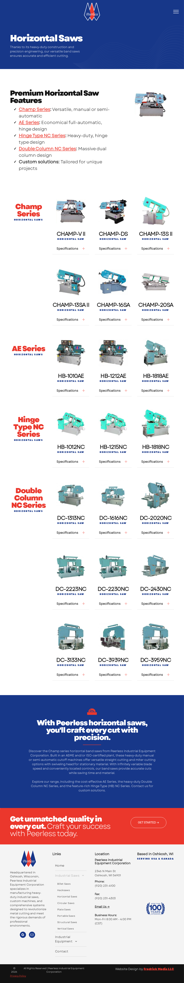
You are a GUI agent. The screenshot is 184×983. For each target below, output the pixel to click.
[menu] (176, 11)
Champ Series (34, 109)
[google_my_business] (23, 935)
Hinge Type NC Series (42, 135)
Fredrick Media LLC (159, 969)
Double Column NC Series (47, 149)
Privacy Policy (18, 976)
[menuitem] (71, 866)
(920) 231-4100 (105, 886)
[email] (32, 935)
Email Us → (102, 907)
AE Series (29, 122)
